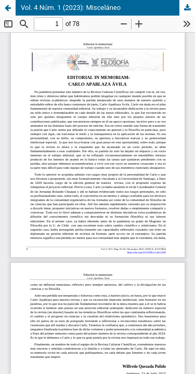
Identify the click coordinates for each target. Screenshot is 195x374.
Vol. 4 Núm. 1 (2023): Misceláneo (71, 7)
